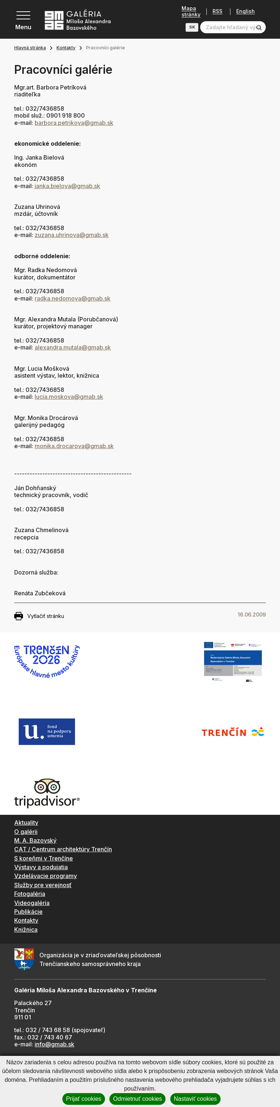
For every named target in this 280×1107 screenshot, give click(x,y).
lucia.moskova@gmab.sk (69, 396)
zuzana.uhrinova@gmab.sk (72, 234)
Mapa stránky (188, 11)
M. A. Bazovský (35, 840)
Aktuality (26, 822)
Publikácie (28, 911)
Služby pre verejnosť (42, 885)
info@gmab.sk (54, 1044)
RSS (215, 11)
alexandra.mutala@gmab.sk (73, 347)
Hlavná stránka (30, 47)
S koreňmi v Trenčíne (43, 858)
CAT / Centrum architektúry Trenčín (63, 849)
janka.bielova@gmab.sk (67, 186)
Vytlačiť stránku (39, 616)
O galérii (26, 831)
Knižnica (26, 929)
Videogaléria (32, 902)
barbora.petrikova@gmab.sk (74, 122)
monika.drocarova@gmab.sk (74, 446)
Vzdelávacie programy (45, 875)
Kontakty (66, 47)
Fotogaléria (29, 893)
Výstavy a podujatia (41, 867)
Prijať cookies (83, 1099)
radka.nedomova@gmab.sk (72, 298)
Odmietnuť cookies (137, 1099)
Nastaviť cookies (195, 1099)
